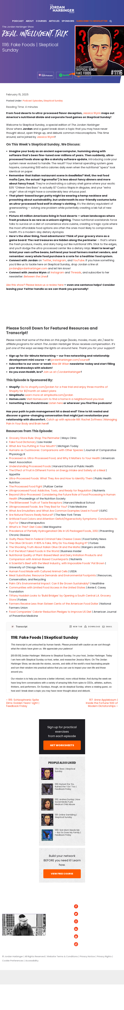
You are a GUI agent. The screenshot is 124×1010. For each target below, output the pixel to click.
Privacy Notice (87, 956)
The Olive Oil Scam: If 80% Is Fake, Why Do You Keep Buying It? (48, 543)
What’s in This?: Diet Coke (25, 527)
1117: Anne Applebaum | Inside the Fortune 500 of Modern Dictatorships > (102, 703)
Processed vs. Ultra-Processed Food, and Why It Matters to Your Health (54, 458)
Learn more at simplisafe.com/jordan (49, 395)
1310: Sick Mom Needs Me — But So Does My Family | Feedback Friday (68, 832)
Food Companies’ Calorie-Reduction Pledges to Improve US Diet (50, 612)
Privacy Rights (104, 956)
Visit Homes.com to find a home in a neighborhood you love (65, 399)
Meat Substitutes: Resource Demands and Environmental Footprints (52, 575)
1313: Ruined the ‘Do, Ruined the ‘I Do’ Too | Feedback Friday (65, 786)
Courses (54, 921)
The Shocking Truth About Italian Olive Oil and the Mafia (44, 547)
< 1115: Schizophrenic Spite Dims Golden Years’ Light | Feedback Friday (22, 703)
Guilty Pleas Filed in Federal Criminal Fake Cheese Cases (45, 539)
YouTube (78, 260)
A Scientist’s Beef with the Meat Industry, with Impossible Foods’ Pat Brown (56, 563)
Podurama (110, 928)
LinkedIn (81, 929)
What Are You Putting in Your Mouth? (32, 446)
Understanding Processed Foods (30, 466)
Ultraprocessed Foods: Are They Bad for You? (38, 506)
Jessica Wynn (92, 113)
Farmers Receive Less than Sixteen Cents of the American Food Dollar (53, 603)
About (53, 914)
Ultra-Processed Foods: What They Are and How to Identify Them (51, 478)
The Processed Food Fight (25, 486)
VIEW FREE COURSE (62, 873)
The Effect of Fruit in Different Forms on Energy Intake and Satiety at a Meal (57, 470)
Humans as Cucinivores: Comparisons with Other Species (46, 450)
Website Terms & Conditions (62, 956)
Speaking (55, 929)
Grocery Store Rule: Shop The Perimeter (34, 438)
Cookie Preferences (12, 960)
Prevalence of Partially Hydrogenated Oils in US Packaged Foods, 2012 (53, 531)
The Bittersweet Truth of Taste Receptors (35, 502)
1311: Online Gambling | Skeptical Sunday (66, 816)
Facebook (82, 906)
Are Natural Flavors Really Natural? (31, 515)
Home (54, 898)
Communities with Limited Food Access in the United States (47, 587)
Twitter (46, 260)
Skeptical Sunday (53, 100)
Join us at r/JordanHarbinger (62, 372)
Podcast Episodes (32, 100)
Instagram (59, 260)
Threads (76, 272)
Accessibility (31, 960)
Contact (54, 936)
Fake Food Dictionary (22, 442)
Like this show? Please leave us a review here (35, 285)
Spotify (108, 906)
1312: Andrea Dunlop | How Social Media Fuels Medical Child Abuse (67, 802)
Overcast (109, 922)
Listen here (56, 403)
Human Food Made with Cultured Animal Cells (38, 571)
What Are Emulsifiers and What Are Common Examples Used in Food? (54, 511)
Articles (54, 906)
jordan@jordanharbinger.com (28, 268)
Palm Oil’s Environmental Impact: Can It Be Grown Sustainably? (49, 583)
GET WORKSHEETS (62, 745)
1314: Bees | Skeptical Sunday (65, 770)
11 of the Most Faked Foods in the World (34, 551)
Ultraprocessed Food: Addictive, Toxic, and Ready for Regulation (50, 490)
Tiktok (80, 944)
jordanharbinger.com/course (70, 360)
